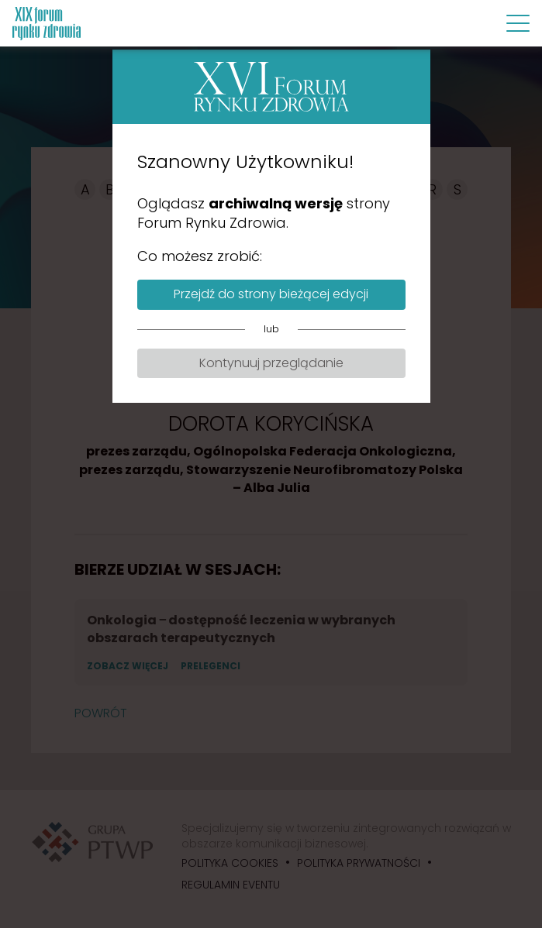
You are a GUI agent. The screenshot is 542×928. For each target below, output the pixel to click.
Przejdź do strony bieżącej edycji (271, 294)
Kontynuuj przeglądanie (271, 363)
